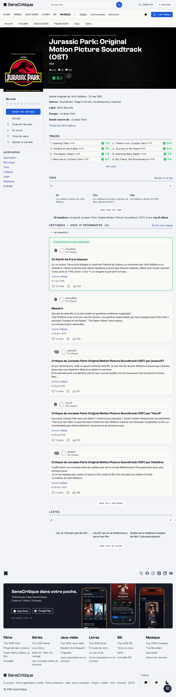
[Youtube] (171, 574)
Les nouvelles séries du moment (45, 663)
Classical (116, 101)
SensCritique (54, 35)
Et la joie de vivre (98, 647)
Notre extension (54, 682)
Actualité (8, 661)
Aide (67, 682)
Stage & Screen (83, 101)
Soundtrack (77, 35)
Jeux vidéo (69, 638)
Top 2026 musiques (157, 643)
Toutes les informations (62, 125)
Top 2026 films (11, 643)
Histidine (71, 452)
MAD (120, 652)
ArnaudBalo (71, 298)
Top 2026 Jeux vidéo (72, 643)
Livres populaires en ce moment (102, 659)
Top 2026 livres (97, 643)
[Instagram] (153, 574)
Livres (94, 638)
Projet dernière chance (16, 647)
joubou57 (72, 350)
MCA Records (65, 107)
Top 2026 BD (124, 643)
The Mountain (154, 647)
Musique (153, 638)
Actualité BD (124, 657)
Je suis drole (96, 652)
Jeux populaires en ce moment (73, 659)
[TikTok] (159, 574)
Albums (66, 35)
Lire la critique (59, 276)
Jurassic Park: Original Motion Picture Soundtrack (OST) (101, 35)
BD (119, 638)
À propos (8, 682)
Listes (54, 512)
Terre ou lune (125, 647)
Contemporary (101, 101)
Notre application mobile (30, 682)
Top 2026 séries (41, 643)
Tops (52, 177)
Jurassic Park (67, 113)
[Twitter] (141, 574)
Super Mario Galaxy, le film (16, 654)
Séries (37, 638)
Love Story (38, 647)
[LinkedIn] (165, 574)
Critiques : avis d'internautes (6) (79, 225)
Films (7, 638)
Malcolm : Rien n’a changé (42, 654)
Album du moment (156, 657)
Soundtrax (70, 249)
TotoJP (69, 403)
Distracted (151, 652)
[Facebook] (147, 574)
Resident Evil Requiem (72, 647)
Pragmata (65, 652)
